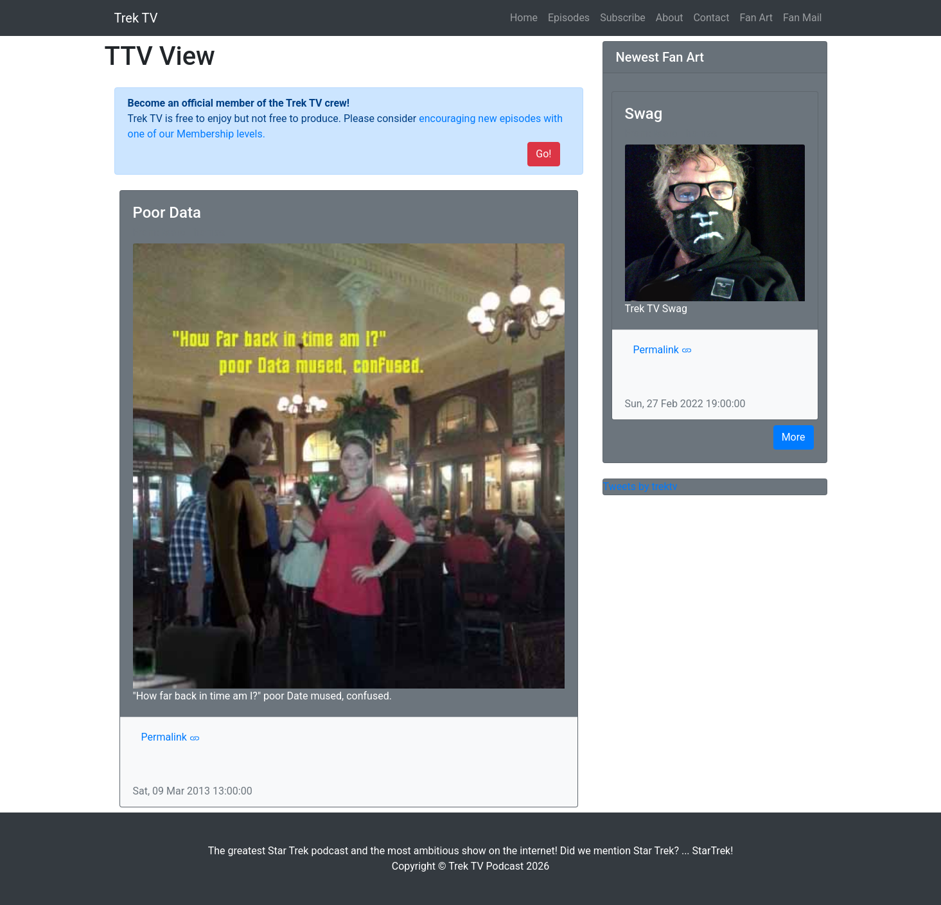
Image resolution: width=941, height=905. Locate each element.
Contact (711, 18)
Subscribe (623, 18)
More (793, 437)
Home (526, 17)
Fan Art (756, 18)
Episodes (569, 18)
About (669, 18)
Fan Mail (802, 18)
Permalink (170, 737)
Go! (543, 154)
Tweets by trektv (640, 486)
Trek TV (136, 18)
